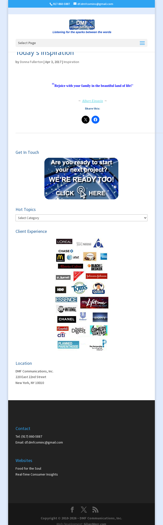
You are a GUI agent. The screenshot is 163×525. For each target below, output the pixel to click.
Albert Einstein (92, 101)
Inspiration (71, 62)
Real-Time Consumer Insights (37, 474)
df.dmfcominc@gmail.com (44, 442)
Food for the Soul (28, 468)
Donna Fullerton (31, 62)
